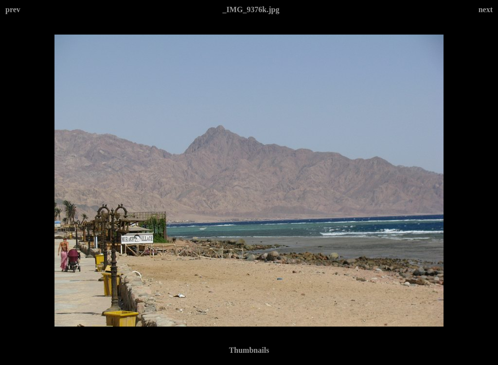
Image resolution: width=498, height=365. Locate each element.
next (486, 9)
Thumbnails (249, 350)
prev (12, 9)
